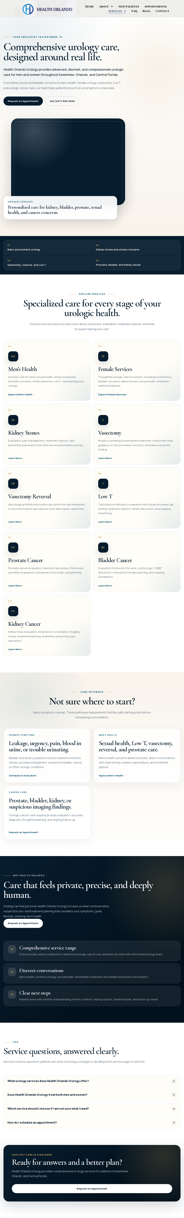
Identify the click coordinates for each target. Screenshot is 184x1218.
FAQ (134, 11)
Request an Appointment (23, 101)
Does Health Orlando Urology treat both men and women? (47, 1099)
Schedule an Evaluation (22, 779)
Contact (162, 11)
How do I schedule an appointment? (32, 1127)
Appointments (155, 6)
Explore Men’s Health (111, 780)
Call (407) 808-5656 (62, 101)
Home (89, 6)
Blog (146, 11)
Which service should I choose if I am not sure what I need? (48, 1113)
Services (117, 11)
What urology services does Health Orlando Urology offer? (48, 1086)
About (106, 6)
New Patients (128, 6)
